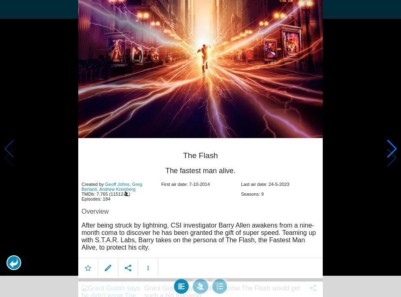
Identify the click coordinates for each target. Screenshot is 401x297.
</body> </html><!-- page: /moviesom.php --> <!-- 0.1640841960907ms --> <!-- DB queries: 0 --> (200, 148)
